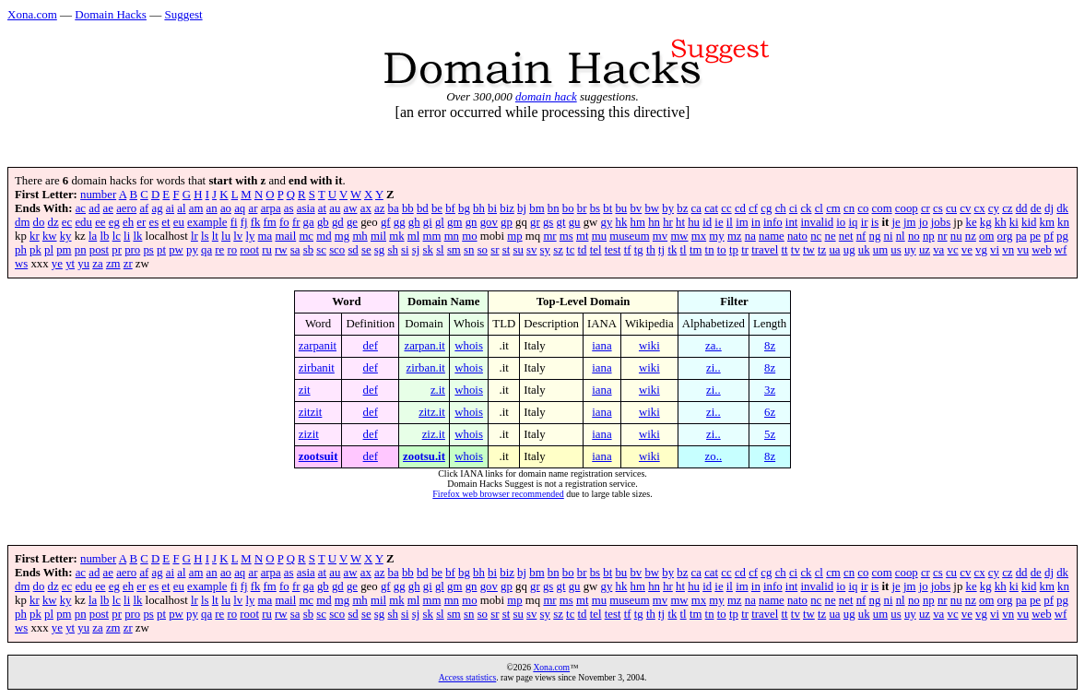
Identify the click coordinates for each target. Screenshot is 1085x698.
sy (545, 249)
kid (1028, 222)
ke (971, 222)
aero (126, 208)
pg (1062, 236)
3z (769, 390)
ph (21, 249)
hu (694, 222)
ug (849, 249)
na (750, 236)
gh (414, 222)
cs (938, 208)
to (721, 249)
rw (281, 249)
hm (638, 222)
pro (132, 249)
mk (396, 236)
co (862, 208)
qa (206, 249)
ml (413, 236)
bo (568, 208)
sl (440, 249)
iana (601, 345)
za (97, 263)
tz (822, 249)
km (1047, 222)
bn (554, 208)
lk (137, 236)
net (846, 236)
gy (607, 222)
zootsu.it (424, 456)
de (1036, 208)
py (192, 249)
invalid (817, 222)
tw (809, 249)
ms (566, 236)
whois (468, 345)
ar (252, 208)
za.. (713, 345)
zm (113, 263)
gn (472, 222)
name (771, 236)
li (127, 236)
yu (83, 263)
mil (378, 236)
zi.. (713, 367)
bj (521, 208)
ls (205, 236)
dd (1022, 208)
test (613, 249)
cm (833, 208)
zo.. (713, 456)
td (582, 249)
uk (864, 249)
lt (215, 236)
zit (305, 390)
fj (244, 222)
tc (570, 249)
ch (780, 208)
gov (489, 222)
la (92, 236)
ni (888, 236)
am (196, 208)
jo (923, 222)
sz (558, 249)
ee (100, 222)
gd (338, 222)
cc (726, 208)
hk (622, 222)
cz (1007, 208)
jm (909, 222)
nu (956, 236)
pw (176, 249)
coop (906, 208)
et (165, 222)
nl (900, 236)
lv (237, 236)
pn (81, 249)
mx (698, 236)
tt (785, 249)
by (668, 208)
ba (393, 208)
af (143, 208)
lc (116, 236)
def (370, 345)
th (650, 249)
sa (295, 249)
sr (494, 249)
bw (651, 208)
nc (815, 236)
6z (769, 412)
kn (1063, 222)
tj (661, 249)
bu (621, 208)
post (99, 249)
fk (256, 222)
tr (745, 249)
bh (479, 208)
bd (423, 208)
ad (94, 208)
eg (114, 222)
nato (797, 236)
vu (1023, 249)
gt (561, 222)
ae (108, 208)
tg (638, 249)
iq (852, 222)
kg (986, 222)
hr (668, 222)
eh (128, 222)
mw (679, 236)
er (141, 222)
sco (337, 249)
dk (1062, 208)
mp (514, 236)
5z (769, 434)
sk (428, 249)
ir (864, 222)
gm (454, 222)
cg (766, 208)
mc (306, 236)
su (518, 249)
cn (849, 208)
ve (967, 249)
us (895, 249)
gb (323, 222)
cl (819, 208)
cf (753, 208)
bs (595, 208)
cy (993, 208)
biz (507, 208)
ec (67, 222)
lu (225, 236)
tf (627, 249)
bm (536, 208)
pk (35, 249)
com (882, 208)
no (914, 236)
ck (805, 208)
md (323, 236)
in (756, 222)
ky (66, 236)
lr (194, 236)
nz (970, 236)
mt (582, 236)
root (249, 249)
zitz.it (432, 412)
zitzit (311, 412)
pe (1035, 236)
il (729, 222)
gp (507, 222)
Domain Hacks (111, 14)
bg (464, 208)
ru (267, 249)
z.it (437, 390)
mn (451, 236)
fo (284, 222)
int (791, 222)
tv (795, 249)
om (986, 236)
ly (249, 236)
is (875, 222)
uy (910, 249)
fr (296, 222)
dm (22, 222)
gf (386, 222)
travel (764, 249)
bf (450, 208)
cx (979, 208)
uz (924, 249)
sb (308, 249)
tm (696, 249)
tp (733, 249)
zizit (309, 434)
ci (793, 208)
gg (400, 222)
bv (636, 208)
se (366, 249)
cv (965, 208)
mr (549, 236)
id (707, 222)
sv (531, 249)
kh (1001, 222)
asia (306, 208)
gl (439, 222)
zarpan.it (424, 345)
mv (660, 236)
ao (225, 208)
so (483, 249)
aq (239, 208)
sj (416, 249)
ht (680, 222)
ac (81, 208)
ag (157, 208)
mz (734, 236)
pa (1021, 236)
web (1041, 249)
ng (875, 236)
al (181, 208)
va (938, 249)
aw (351, 208)
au (334, 208)
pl (48, 249)
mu (599, 236)
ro (232, 249)
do (39, 222)
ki (1014, 222)
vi (994, 249)
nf (861, 236)
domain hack (546, 96)
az (379, 208)
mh (359, 236)
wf (1061, 249)
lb (104, 236)
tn (709, 249)
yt (70, 263)
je (895, 222)
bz (682, 208)
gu (575, 222)
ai (170, 208)
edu (83, 222)
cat (711, 208)
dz (53, 222)
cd (740, 208)
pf (1049, 236)
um (880, 249)
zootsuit (318, 456)
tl (683, 249)
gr (535, 222)
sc (321, 249)
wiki (649, 345)
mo (469, 236)
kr (34, 236)
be (436, 208)
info (773, 222)
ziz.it (433, 434)
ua (834, 249)
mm (432, 236)
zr (128, 263)
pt (161, 249)
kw (49, 236)
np (929, 236)
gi (427, 222)
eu (178, 222)
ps (148, 249)
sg (379, 249)
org (1005, 236)
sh (392, 249)
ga (308, 222)
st (506, 249)
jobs (940, 222)
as (289, 208)
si (405, 249)
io (840, 222)
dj (1049, 208)
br (582, 208)
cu (951, 208)
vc (953, 249)
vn (1008, 249)
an (212, 208)
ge (352, 222)
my (716, 236)
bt (607, 208)
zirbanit (317, 367)
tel (596, 249)
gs (548, 222)
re (219, 249)
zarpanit (317, 345)
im (742, 222)
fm (270, 222)
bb (408, 208)
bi (492, 208)
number (98, 194)
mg (342, 236)
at (322, 208)
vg (981, 249)
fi (234, 222)
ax (365, 208)
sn (469, 249)
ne (830, 236)
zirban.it (426, 367)
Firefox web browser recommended (497, 494)
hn (654, 222)
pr (117, 249)
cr (925, 208)
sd (353, 249)
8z (769, 345)
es (153, 222)
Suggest (183, 14)
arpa (271, 208)
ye (57, 263)
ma (265, 236)
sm (454, 249)
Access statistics (468, 677)
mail (285, 236)
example (207, 222)
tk (672, 249)
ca (696, 208)
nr (943, 236)
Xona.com (32, 14)
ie (718, 222)
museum (629, 236)
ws (21, 263)
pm (63, 249)
